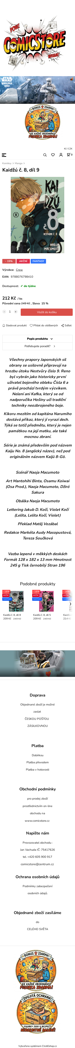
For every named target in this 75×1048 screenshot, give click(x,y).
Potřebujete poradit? (37, 346)
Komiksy (7, 163)
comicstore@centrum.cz (37, 864)
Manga (18, 163)
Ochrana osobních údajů (37, 877)
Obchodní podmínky (37, 789)
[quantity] (10, 311)
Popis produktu (37, 339)
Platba (37, 746)
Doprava (37, 695)
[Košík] (70, 154)
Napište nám (37, 833)
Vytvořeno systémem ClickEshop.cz (37, 1046)
